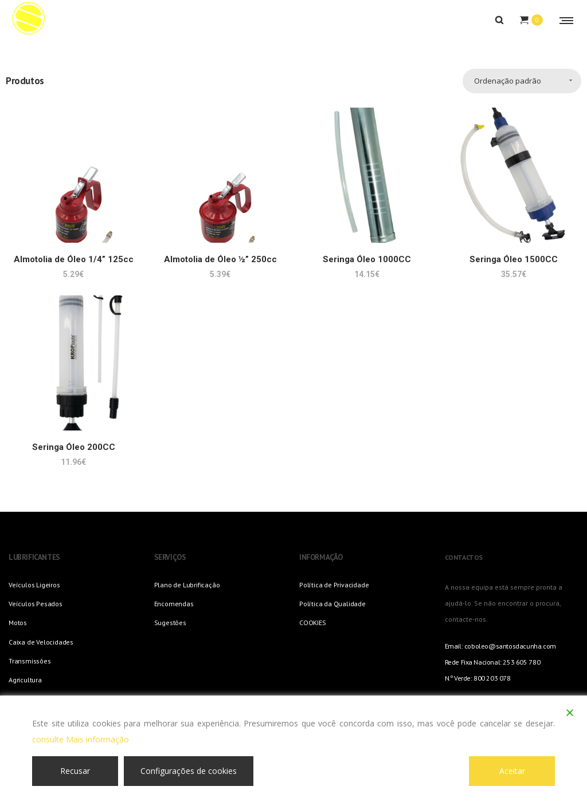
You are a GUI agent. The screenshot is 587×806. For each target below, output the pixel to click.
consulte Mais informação (80, 739)
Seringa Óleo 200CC (73, 447)
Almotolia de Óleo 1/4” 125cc (74, 259)
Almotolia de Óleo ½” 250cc (220, 259)
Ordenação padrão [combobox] (507, 81)
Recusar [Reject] (75, 770)
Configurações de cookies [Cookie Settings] (188, 770)
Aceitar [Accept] (512, 770)
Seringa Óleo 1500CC (513, 259)
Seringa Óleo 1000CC (367, 259)
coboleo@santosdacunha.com (510, 646)
